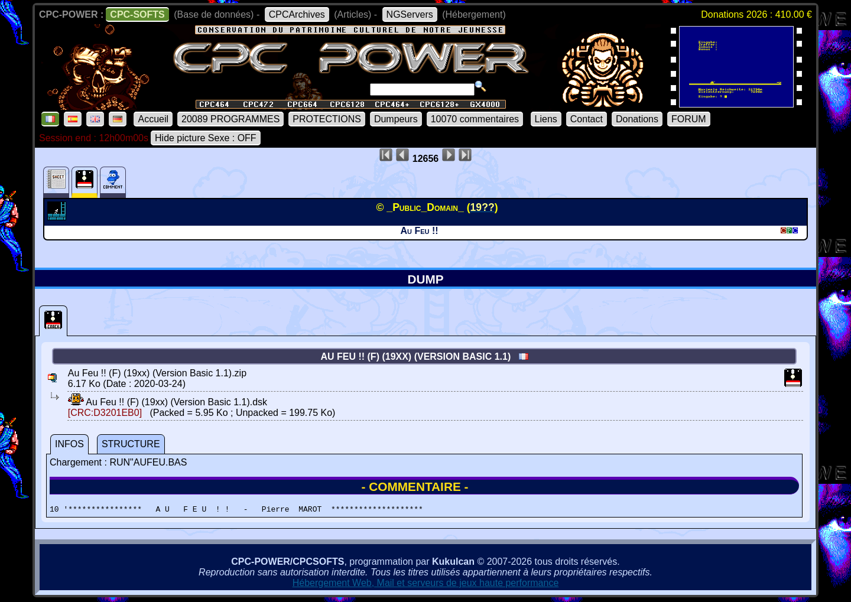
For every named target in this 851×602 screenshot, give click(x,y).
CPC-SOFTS (137, 14)
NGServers (409, 14)
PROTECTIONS (327, 119)
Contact (586, 119)
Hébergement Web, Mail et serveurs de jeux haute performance (426, 585)
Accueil (153, 119)
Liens (546, 119)
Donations (637, 119)
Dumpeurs (396, 119)
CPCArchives (297, 14)
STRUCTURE (131, 444)
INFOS (69, 444)
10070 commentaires (475, 119)
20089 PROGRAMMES (230, 119)
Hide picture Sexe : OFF (205, 138)
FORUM (688, 119)
